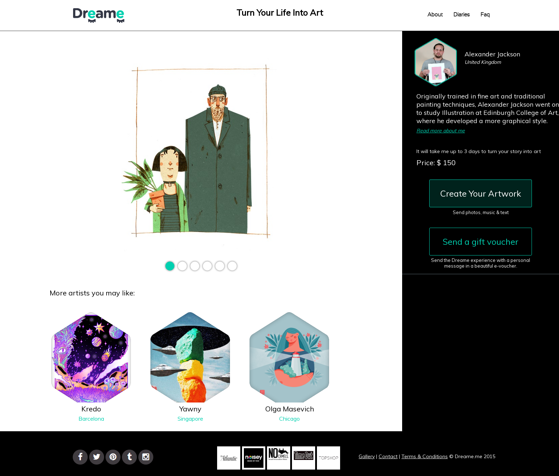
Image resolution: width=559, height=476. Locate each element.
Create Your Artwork (480, 193)
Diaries (461, 14)
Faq (485, 14)
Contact (388, 456)
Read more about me (440, 130)
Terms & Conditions (424, 456)
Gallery (367, 456)
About (435, 14)
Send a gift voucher (480, 241)
